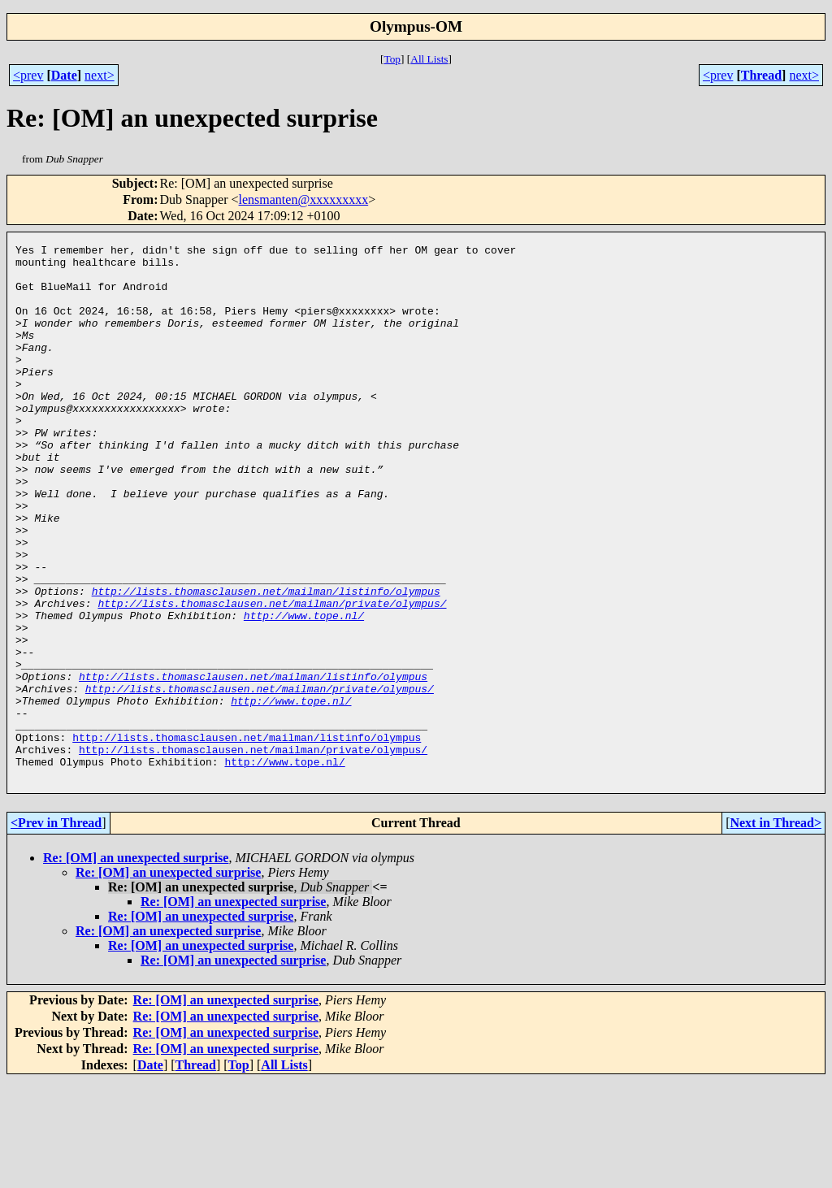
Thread (761, 75)
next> (99, 75)
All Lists (429, 59)
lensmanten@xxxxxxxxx (304, 199)
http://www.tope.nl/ (304, 690)
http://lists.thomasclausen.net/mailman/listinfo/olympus (266, 661)
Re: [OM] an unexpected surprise (135, 965)
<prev (28, 75)
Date (64, 75)
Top (392, 59)
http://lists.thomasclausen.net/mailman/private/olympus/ (272, 676)
